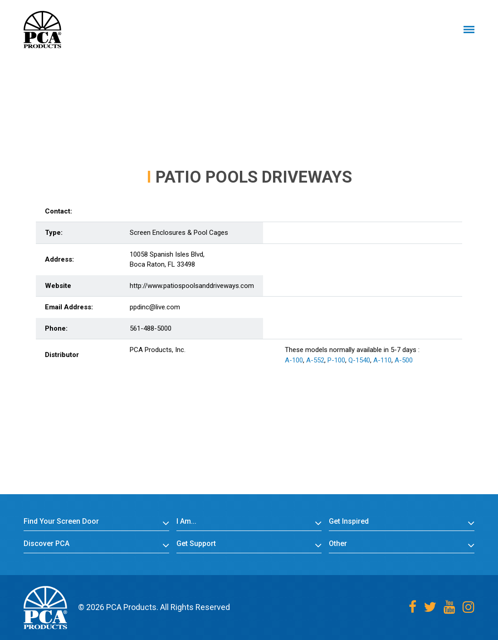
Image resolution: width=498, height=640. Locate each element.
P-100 (336, 360)
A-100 (294, 360)
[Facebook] (412, 607)
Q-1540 (359, 360)
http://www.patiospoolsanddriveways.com (192, 286)
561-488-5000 (150, 328)
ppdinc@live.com (155, 307)
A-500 (404, 360)
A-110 (382, 360)
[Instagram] (468, 607)
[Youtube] (449, 607)
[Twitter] (430, 607)
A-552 (315, 360)
